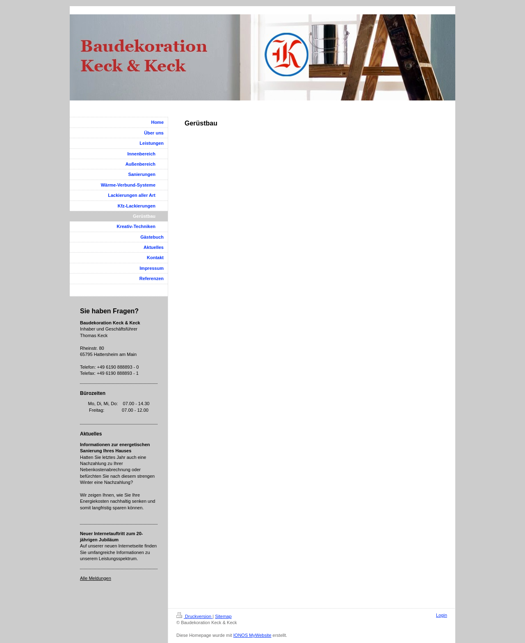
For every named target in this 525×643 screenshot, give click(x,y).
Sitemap (223, 616)
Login (441, 615)
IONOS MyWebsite (252, 635)
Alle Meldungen (95, 578)
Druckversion (194, 616)
